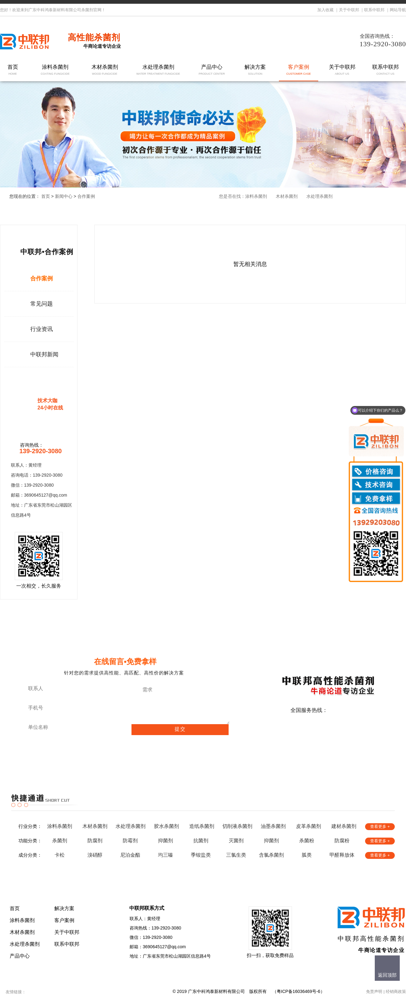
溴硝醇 (94, 855)
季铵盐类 (201, 855)
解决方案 (255, 70)
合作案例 (86, 196)
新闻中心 (63, 196)
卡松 (60, 855)
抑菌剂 (165, 840)
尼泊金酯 (130, 855)
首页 (12, 70)
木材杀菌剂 (105, 70)
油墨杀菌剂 (273, 826)
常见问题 (41, 304)
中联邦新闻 (44, 354)
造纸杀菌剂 (201, 826)
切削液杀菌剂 (237, 826)
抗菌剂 (200, 840)
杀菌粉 (306, 840)
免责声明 (374, 991)
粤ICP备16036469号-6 (298, 991)
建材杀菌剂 (343, 826)
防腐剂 (94, 840)
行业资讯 (41, 329)
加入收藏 (325, 10)
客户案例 (299, 70)
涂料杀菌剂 (55, 70)
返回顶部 (387, 975)
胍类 (307, 855)
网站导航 (398, 10)
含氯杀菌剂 (271, 855)
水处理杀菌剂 (158, 70)
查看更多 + (380, 826)
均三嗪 (165, 855)
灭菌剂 (236, 840)
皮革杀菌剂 (308, 826)
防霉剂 (130, 840)
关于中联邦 (349, 10)
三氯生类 (236, 855)
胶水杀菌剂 (166, 826)
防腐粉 (341, 840)
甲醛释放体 (341, 855)
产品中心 (212, 70)
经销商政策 (396, 991)
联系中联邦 (374, 10)
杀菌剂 (59, 840)
